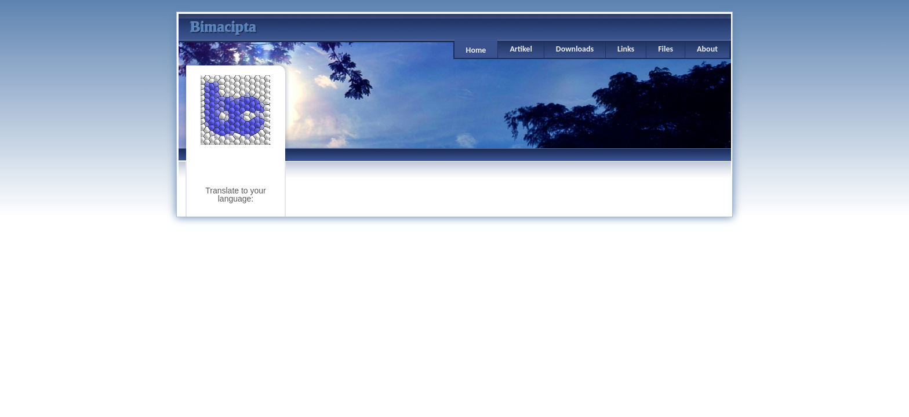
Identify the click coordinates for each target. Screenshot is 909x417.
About (707, 49)
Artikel (521, 49)
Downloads (575, 49)
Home (476, 50)
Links (625, 49)
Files (665, 49)
